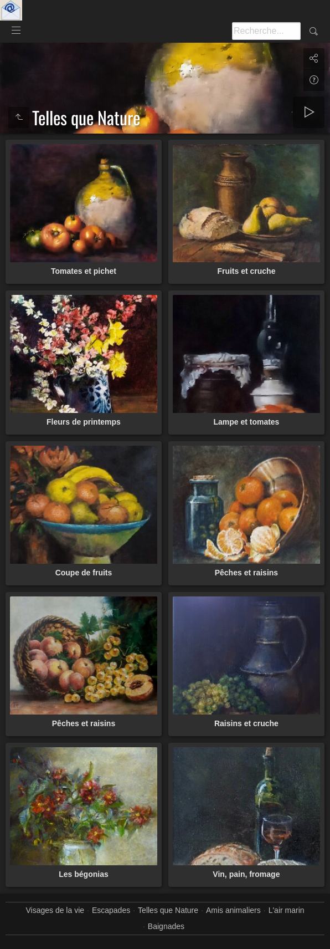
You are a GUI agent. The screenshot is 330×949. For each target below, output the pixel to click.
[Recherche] (266, 31)
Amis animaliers (233, 910)
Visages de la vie (54, 910)
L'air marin (287, 910)
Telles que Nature (168, 910)
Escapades (111, 910)
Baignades (166, 926)
